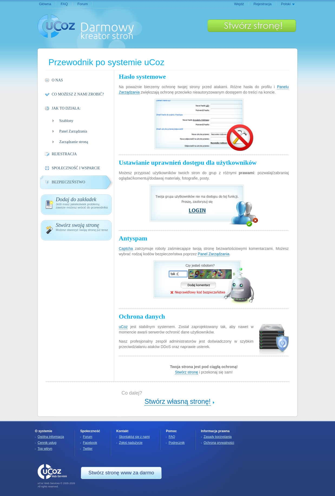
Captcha (126, 248)
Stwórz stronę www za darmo (121, 472)
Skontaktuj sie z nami (134, 437)
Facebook (90, 443)
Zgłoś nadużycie (131, 443)
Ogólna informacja (51, 437)
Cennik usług (47, 443)
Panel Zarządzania (213, 254)
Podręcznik (177, 443)
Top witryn (45, 449)
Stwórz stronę (186, 372)
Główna (45, 4)
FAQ (64, 4)
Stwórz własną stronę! (177, 401)
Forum (82, 4)
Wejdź (239, 4)
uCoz (56, 26)
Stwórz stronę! (252, 25)
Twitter (87, 449)
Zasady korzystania (218, 437)
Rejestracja (263, 4)
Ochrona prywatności (219, 443)
